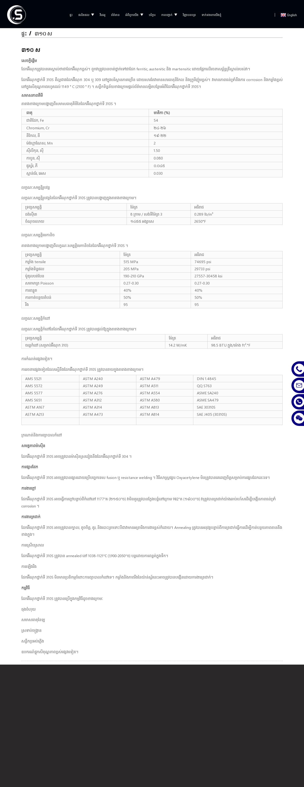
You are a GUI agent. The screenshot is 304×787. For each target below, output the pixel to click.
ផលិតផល (86, 13)
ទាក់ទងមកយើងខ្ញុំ (211, 13)
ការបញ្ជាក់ (169, 13)
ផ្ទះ (71, 13)
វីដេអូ (102, 13)
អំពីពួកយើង (134, 13)
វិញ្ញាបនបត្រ (189, 13)
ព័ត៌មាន (115, 13)
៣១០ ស (44, 32)
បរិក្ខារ (152, 13)
